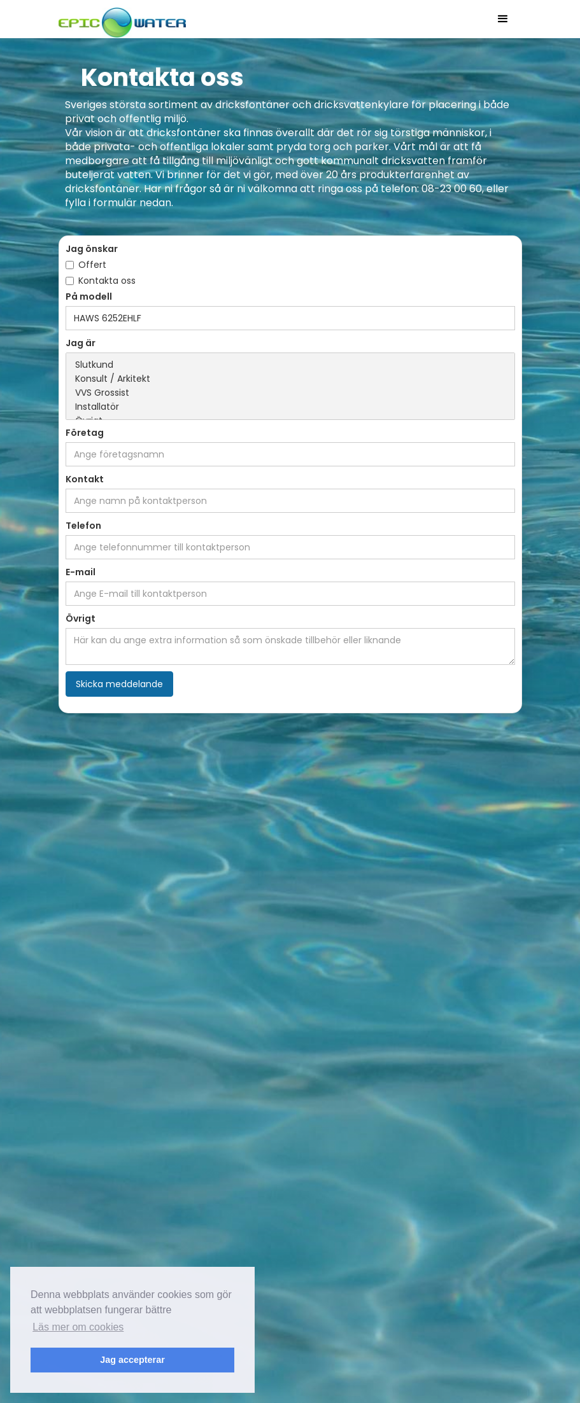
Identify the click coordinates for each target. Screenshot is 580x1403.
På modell (89, 296)
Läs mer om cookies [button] (78, 1327)
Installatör (290, 407)
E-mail (80, 572)
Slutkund (290, 365)
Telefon (83, 525)
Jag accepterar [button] (132, 1360)
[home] (122, 19)
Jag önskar (92, 248)
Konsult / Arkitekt (290, 379)
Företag (85, 432)
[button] (503, 19)
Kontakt (85, 479)
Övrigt (80, 618)
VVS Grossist (290, 393)
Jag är (80, 343)
